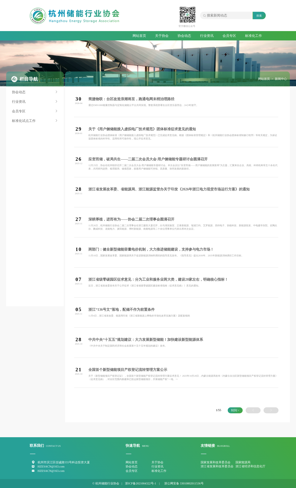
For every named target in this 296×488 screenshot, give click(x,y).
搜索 (259, 15)
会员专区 (229, 36)
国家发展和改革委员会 (216, 462)
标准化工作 (253, 36)
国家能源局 (242, 462)
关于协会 (162, 36)
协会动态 (184, 36)
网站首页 (139, 36)
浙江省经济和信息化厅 (250, 466)
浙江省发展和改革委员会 (217, 466)
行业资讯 (207, 36)
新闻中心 (281, 78)
